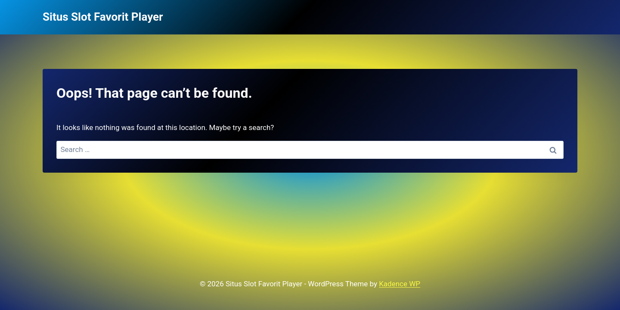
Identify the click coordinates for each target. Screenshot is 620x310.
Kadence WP (399, 283)
